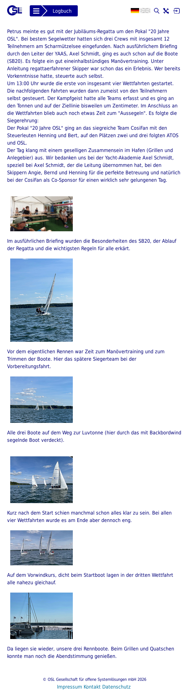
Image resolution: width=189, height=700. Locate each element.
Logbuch (62, 11)
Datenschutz (116, 687)
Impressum (69, 687)
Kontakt (92, 687)
